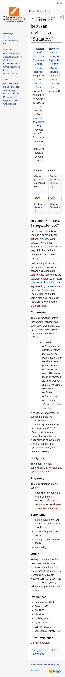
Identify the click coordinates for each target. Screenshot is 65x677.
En (46, 650)
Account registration (12, 57)
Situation (44, 642)
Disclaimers (35, 671)
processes (38, 118)
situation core (38, 305)
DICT (54, 650)
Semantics (38, 654)
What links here (10, 83)
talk (39, 79)
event (37, 539)
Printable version (11, 93)
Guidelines (8, 60)
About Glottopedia (51, 665)
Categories (38, 650)
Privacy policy (36, 665)
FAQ (5, 43)
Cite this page (9, 104)
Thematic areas (10, 40)
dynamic (35, 471)
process (38, 531)
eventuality (40, 547)
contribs (38, 83)
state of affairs (42, 519)
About (6, 36)
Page (31, 11)
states (40, 122)
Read (29, 18)
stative (53, 467)
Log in (60, 3)
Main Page (8, 33)
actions (38, 114)
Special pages (9, 90)
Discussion (42, 11)
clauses (50, 286)
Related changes (11, 87)
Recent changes (10, 74)
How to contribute (11, 53)
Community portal (11, 63)
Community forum (11, 67)
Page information (11, 100)
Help (5, 70)
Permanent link (10, 97)
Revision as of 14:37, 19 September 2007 (39, 56)
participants (37, 274)
